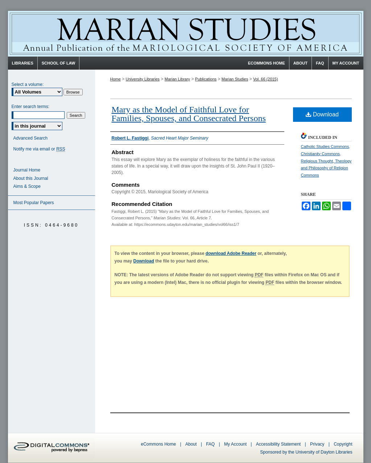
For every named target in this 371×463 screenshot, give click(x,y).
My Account (235, 444)
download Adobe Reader (231, 253)
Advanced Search (30, 138)
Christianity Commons (320, 154)
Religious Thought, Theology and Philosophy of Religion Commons (326, 168)
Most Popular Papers (33, 202)
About (191, 444)
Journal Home (27, 170)
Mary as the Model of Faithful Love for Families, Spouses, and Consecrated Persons (189, 114)
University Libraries (143, 79)
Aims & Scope (27, 186)
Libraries (22, 63)
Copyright (343, 444)
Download (322, 114)
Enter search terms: (31, 106)
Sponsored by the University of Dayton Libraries (306, 452)
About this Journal (30, 178)
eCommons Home (158, 444)
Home (115, 79)
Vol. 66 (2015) (265, 79)
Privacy (318, 444)
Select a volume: (28, 84)
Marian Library (177, 79)
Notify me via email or (39, 149)
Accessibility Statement (278, 444)
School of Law (58, 63)
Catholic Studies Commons (325, 146)
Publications (206, 79)
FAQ (210, 444)
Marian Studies (185, 34)
